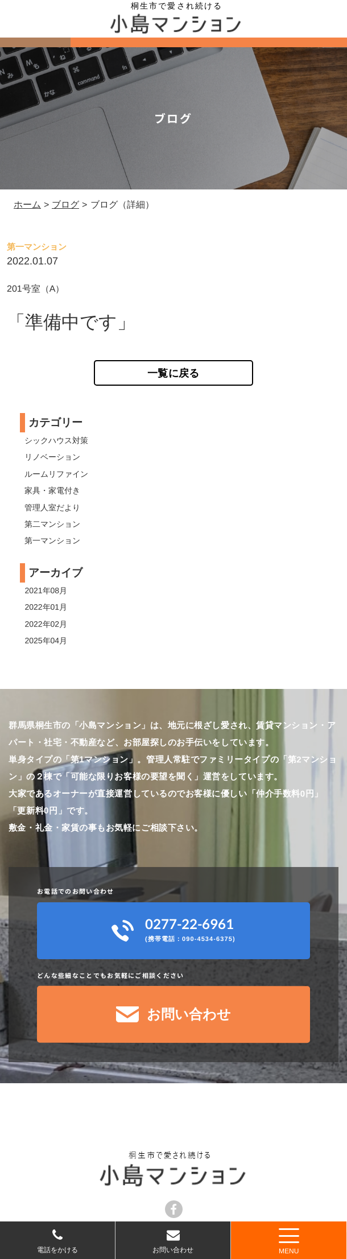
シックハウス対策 (56, 440)
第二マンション (52, 524)
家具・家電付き (52, 490)
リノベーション (52, 456)
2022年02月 (45, 624)
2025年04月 (45, 640)
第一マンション (52, 540)
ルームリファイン (56, 473)
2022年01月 (45, 607)
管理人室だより (52, 506)
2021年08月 (45, 590)
